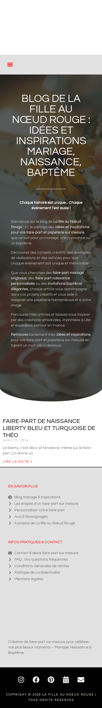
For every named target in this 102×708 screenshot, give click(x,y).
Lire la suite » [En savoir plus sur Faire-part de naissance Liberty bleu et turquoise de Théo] (18, 461)
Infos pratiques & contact (35, 542)
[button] (9, 64)
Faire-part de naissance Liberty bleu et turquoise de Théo (49, 428)
